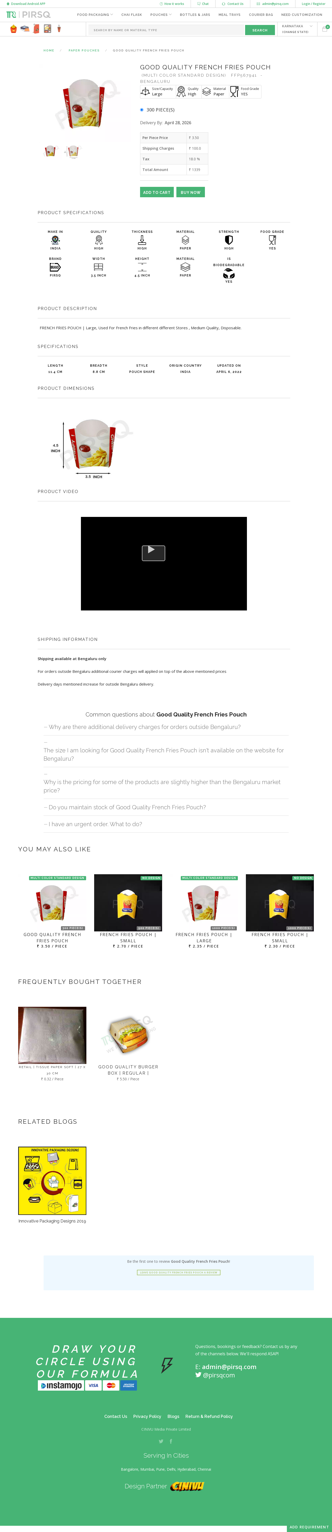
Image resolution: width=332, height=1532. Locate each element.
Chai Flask (131, 15)
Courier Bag (261, 15)
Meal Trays (230, 15)
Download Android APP (25, 4)
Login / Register (314, 4)
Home (49, 50)
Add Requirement (309, 1526)
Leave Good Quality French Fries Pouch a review (178, 1272)
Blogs (173, 1416)
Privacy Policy (147, 1416)
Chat (203, 4)
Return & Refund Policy (209, 1416)
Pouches (159, 15)
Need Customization (301, 15)
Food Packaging (93, 15)
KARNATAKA (295, 29)
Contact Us (233, 4)
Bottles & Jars (195, 15)
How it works (172, 4)
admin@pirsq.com (273, 4)
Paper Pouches (84, 50)
